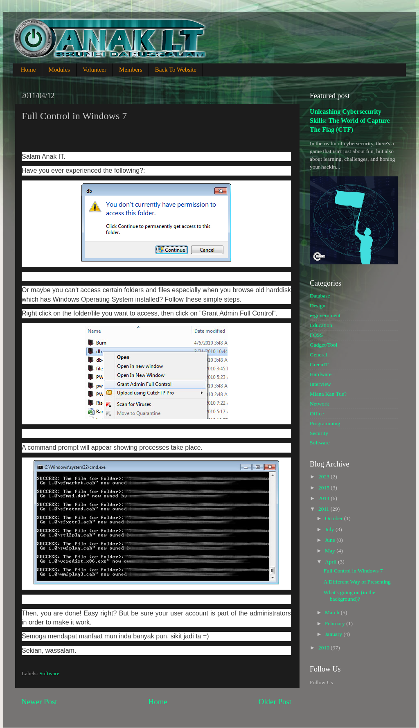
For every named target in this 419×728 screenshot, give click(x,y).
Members (130, 69)
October (334, 518)
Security (319, 433)
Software (49, 673)
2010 (324, 648)
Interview (320, 384)
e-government (325, 315)
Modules (59, 69)
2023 (324, 476)
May (330, 551)
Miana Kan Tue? (328, 394)
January (334, 634)
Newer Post (39, 701)
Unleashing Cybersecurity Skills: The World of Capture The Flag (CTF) (350, 120)
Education (321, 325)
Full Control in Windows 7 (353, 571)
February (335, 623)
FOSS (316, 335)
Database (320, 296)
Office (317, 413)
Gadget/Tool (323, 345)
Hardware (320, 374)
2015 (324, 488)
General (318, 355)
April (331, 562)
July (330, 529)
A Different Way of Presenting (357, 582)
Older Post (275, 701)
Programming (325, 423)
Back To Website (175, 69)
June (330, 540)
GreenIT (319, 364)
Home (28, 69)
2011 (324, 509)
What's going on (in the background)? (349, 595)
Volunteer (94, 69)
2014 (324, 498)
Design (317, 305)
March (333, 612)
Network (319, 404)
